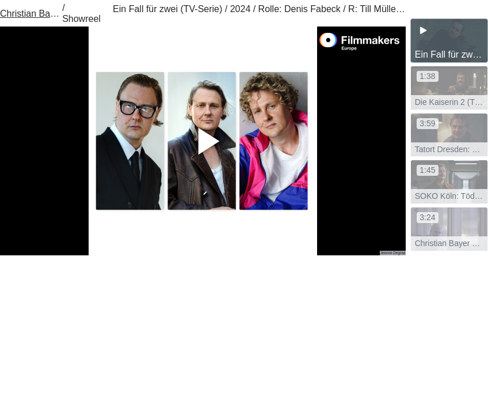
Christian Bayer (30, 13)
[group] (449, 40)
